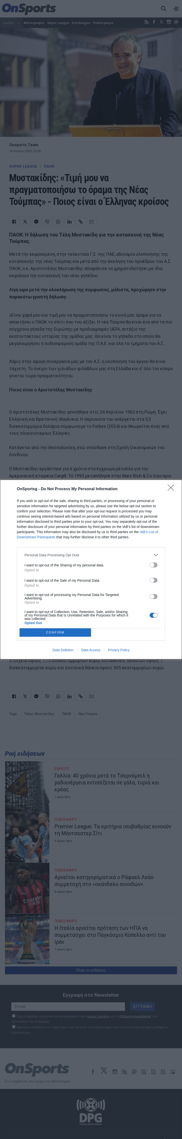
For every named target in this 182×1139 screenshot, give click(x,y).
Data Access (90, 650)
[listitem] (91, 555)
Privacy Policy (119, 650)
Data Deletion (62, 650)
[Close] (172, 489)
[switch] (154, 564)
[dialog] (91, 569)
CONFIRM (55, 632)
